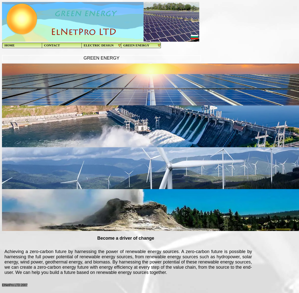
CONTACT (52, 45)
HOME (9, 45)
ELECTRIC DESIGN (102, 45)
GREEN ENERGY (142, 45)
